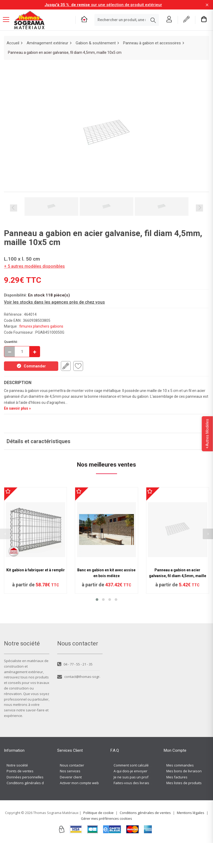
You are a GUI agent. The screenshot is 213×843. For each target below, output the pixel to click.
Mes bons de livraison (184, 771)
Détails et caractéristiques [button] (38, 441)
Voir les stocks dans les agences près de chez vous (54, 302)
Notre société (17, 765)
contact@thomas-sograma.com (78, 676)
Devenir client (71, 777)
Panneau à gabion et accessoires (152, 43)
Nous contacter (72, 765)
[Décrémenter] (9, 351)
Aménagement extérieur (47, 43)
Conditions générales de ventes (32, 782)
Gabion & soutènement (96, 43)
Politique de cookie (98, 812)
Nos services (70, 771)
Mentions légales (190, 812)
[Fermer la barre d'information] (207, 5)
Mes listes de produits (184, 782)
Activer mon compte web (79, 782)
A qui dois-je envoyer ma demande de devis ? (150, 771)
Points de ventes (20, 771)
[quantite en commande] (22, 351)
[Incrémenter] (34, 351)
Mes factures (176, 777)
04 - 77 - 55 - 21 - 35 (75, 664)
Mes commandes (180, 765)
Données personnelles (25, 777)
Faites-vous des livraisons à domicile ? (144, 782)
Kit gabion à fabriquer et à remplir (35, 570)
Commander (31, 365)
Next (199, 208)
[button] (97, 599)
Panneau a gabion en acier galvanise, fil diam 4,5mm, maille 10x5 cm (177, 576)
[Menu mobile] (8, 19)
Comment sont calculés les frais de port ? (146, 765)
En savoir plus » (17, 408)
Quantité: (11, 342)
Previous (13, 208)
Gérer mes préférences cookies (106, 818)
